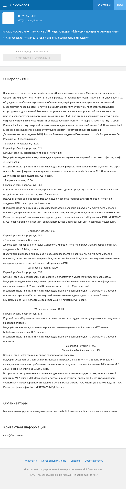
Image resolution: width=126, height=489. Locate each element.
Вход (120, 4)
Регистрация (103, 4)
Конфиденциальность (53, 460)
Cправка (75, 460)
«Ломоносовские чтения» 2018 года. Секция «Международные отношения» (60, 31)
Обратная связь (94, 460)
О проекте (31, 460)
